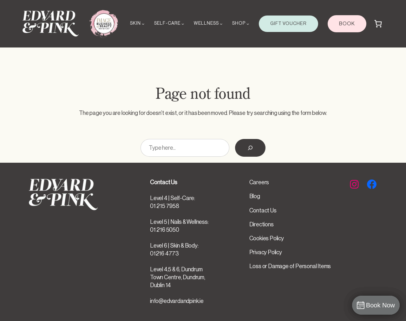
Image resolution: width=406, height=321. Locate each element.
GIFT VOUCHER (288, 23)
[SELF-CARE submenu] (182, 23)
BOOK (347, 23)
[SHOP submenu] (247, 23)
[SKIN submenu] (143, 23)
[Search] (250, 148)
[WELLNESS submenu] (221, 23)
